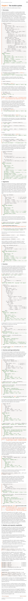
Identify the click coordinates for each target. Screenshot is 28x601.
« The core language (5, 596)
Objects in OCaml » (23, 596)
